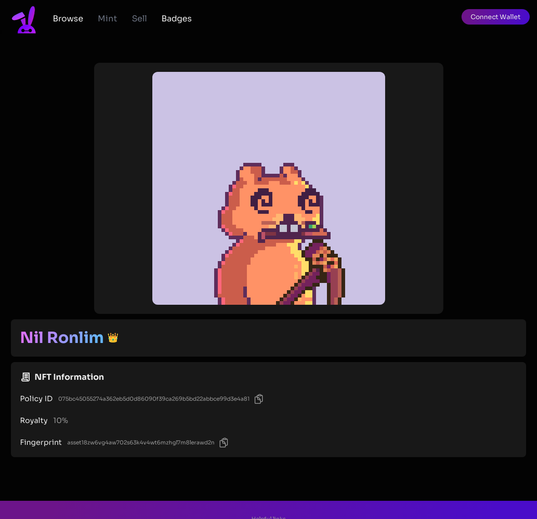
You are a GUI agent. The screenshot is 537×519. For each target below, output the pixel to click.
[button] (496, 17)
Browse (68, 19)
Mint (107, 19)
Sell (139, 19)
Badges (176, 19)
